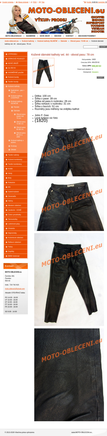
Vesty (10, 173)
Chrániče (11, 228)
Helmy (10, 201)
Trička (10, 247)
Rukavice (11, 182)
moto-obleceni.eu (13, 36)
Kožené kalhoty (28, 41)
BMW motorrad (13, 256)
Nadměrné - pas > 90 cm (17, 91)
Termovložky (12, 219)
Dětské (13, 150)
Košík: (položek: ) (97, 2)
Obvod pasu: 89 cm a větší (21, 135)
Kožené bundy (13, 77)
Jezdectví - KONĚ (14, 210)
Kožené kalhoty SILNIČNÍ (47, 41)
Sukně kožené (13, 192)
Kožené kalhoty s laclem (17, 141)
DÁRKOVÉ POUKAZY (16, 59)
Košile (10, 169)
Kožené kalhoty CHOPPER (16, 97)
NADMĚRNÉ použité (16, 73)
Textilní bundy (13, 82)
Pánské (16, 107)
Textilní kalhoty (13, 155)
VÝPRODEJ (12, 54)
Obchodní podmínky (87, 36)
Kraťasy (14, 146)
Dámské (64, 41)
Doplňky (11, 251)
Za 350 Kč (12, 68)
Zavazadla (12, 196)
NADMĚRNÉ (30, 36)
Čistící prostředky (14, 215)
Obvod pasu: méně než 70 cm (21, 116)
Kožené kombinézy (15, 160)
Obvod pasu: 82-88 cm (21, 128)
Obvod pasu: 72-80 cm (79, 41)
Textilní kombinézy (15, 164)
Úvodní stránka (8, 2)
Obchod (57, 36)
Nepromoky (12, 233)
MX (9, 187)
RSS (35, 2)
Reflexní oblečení (14, 242)
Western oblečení (14, 205)
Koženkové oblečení (15, 238)
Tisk (42, 2)
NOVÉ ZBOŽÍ (45, 36)
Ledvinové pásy (14, 224)
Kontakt (70, 36)
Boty (9, 178)
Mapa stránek (23, 2)
